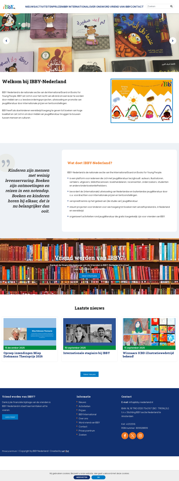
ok (98, 477)
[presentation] (6, 40)
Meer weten (81, 477)
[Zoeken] (159, 5)
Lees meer (13, 442)
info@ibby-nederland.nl (141, 426)
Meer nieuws (89, 398)
